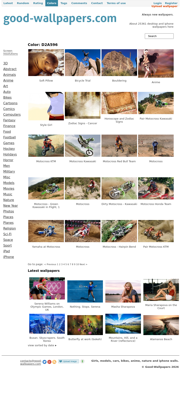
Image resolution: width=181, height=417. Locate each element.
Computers (12, 114)
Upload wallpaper (165, 6)
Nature (8, 200)
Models (8, 183)
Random (23, 3)
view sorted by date (42, 345)
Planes (8, 223)
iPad (6, 251)
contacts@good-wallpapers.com (31, 362)
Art (5, 86)
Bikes (7, 97)
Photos (8, 211)
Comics (9, 109)
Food (7, 132)
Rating (38, 3)
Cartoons (10, 103)
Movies (8, 189)
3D (5, 63)
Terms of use (116, 3)
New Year (10, 206)
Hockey (9, 149)
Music (7, 194)
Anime (8, 80)
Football (9, 137)
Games (8, 143)
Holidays (10, 154)
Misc (6, 177)
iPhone (8, 257)
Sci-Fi (7, 234)
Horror (8, 160)
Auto (7, 92)
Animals (9, 75)
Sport (7, 245)
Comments (79, 3)
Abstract (9, 69)
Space (8, 240)
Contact (97, 3)
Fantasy (9, 120)
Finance (9, 126)
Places (8, 217)
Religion (9, 228)
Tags (63, 3)
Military (9, 171)
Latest (8, 3)
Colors (51, 3)
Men (6, 166)
